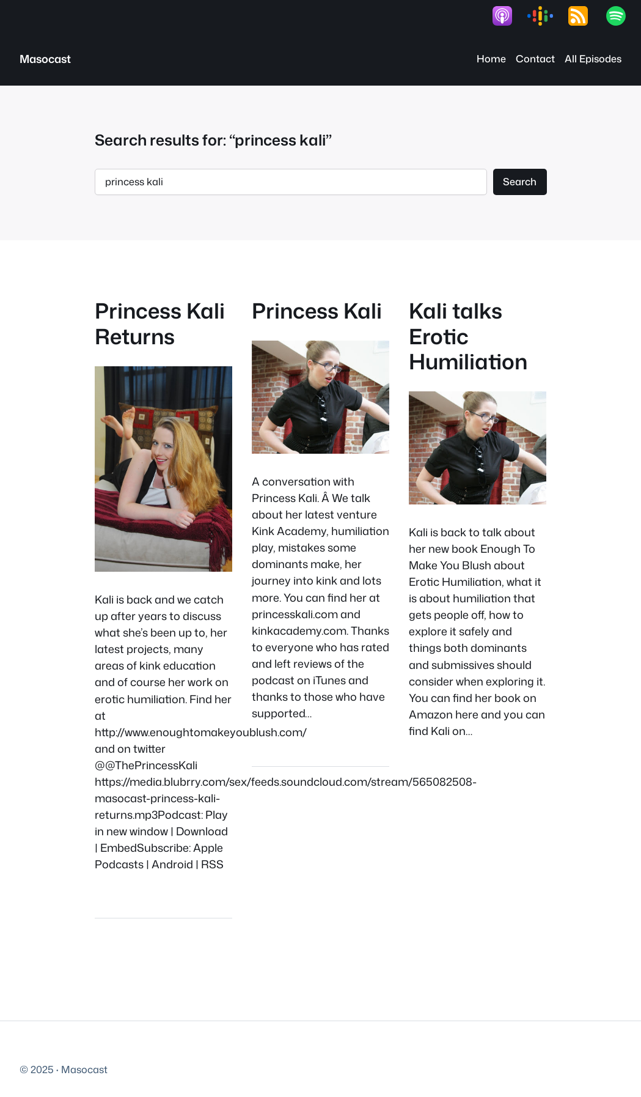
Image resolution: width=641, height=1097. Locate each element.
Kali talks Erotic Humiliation (468, 336)
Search (520, 181)
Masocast (45, 59)
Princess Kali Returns (160, 323)
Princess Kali (317, 310)
